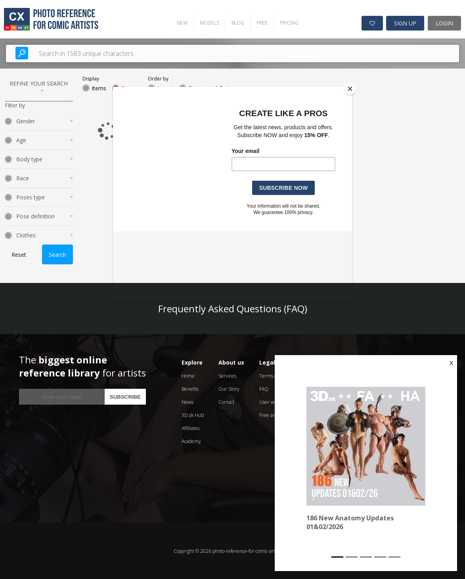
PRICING (286, 22)
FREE (259, 22)
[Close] (350, 89)
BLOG (235, 22)
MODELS (206, 22)
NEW (179, 22)
